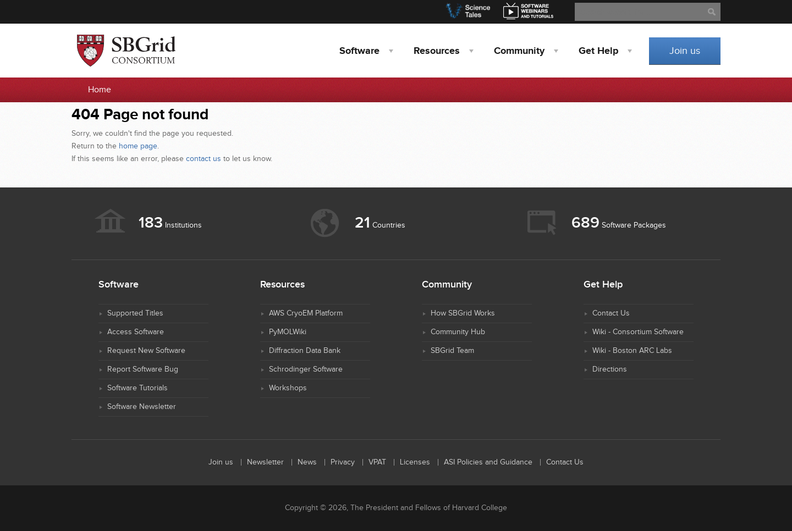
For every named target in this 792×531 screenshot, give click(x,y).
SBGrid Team (452, 350)
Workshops (288, 388)
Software (359, 51)
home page (138, 146)
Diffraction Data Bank (304, 350)
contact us (203, 158)
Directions (609, 369)
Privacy (343, 462)
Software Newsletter (141, 406)
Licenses (415, 462)
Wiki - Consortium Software (638, 332)
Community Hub (458, 332)
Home (99, 90)
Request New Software (146, 350)
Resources (437, 51)
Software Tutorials (137, 388)
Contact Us (611, 313)
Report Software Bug (142, 369)
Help (598, 51)
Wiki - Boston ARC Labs (632, 350)
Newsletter (265, 462)
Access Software (135, 332)
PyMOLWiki (287, 332)
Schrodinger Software (306, 369)
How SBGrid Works (463, 313)
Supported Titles (135, 313)
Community (519, 51)
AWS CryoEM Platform (306, 313)
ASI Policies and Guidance (488, 462)
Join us (684, 51)
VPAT (377, 462)
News (307, 462)
